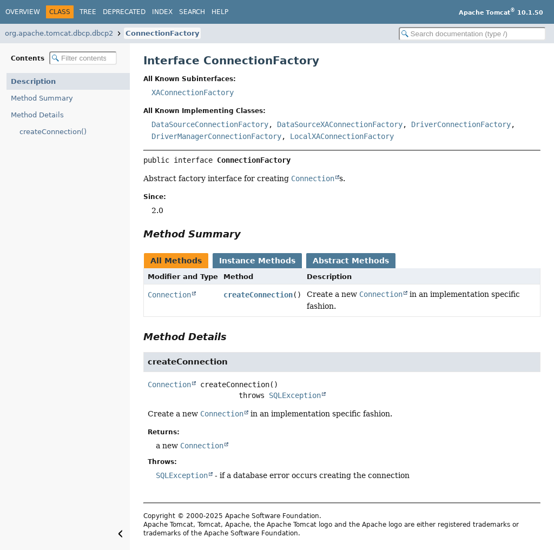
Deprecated (124, 12)
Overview (22, 12)
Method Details (37, 115)
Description (33, 81)
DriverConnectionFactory (461, 124)
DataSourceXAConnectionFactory (340, 124)
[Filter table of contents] (83, 58)
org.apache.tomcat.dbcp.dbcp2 (59, 33)
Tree (88, 12)
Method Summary (42, 98)
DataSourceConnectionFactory (209, 124)
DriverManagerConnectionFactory (216, 136)
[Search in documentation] (472, 34)
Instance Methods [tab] (257, 260)
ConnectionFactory (162, 33)
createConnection (258, 294)
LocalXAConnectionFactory (342, 136)
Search (192, 12)
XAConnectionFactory (192, 92)
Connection (169, 294)
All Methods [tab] (176, 260)
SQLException (295, 395)
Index (162, 12)
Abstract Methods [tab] (351, 260)
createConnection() (53, 132)
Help (220, 12)
